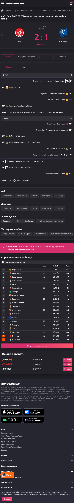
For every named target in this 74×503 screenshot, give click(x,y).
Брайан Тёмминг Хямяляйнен (53, 94)
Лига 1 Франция (7, 444)
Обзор (8, 67)
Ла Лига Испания (8, 439)
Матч (8, 57)
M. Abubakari (40, 130)
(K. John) (12, 136)
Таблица (62, 57)
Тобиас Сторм (59, 81)
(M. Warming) (60, 148)
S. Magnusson (50, 148)
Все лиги (4, 450)
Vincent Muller (40, 234)
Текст (24, 67)
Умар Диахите (14, 88)
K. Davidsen (20, 136)
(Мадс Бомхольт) (15, 168)
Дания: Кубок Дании (25, 221)
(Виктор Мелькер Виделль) (53, 113)
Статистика (8, 196)
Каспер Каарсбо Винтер (55, 174)
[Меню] (2, 3)
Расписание (22, 196)
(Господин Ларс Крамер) (18, 106)
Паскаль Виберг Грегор (56, 100)
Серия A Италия (7, 433)
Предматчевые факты (27, 57)
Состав (34, 196)
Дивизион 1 (7, 221)
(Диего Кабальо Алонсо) (18, 142)
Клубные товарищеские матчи (50, 221)
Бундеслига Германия (9, 442)
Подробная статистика (37, 346)
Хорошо (7, 499)
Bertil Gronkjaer (24, 234)
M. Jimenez (26, 168)
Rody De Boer (8, 234)
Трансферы (46, 196)
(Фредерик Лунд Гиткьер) (55, 130)
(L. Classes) (61, 124)
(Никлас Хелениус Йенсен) (19, 162)
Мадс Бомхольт (23, 180)
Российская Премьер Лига (11, 447)
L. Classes (56, 155)
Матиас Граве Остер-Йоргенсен (29, 113)
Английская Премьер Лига (11, 436)
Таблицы (59, 196)
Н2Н (46, 57)
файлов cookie (64, 494)
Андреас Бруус (34, 142)
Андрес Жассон (36, 162)
